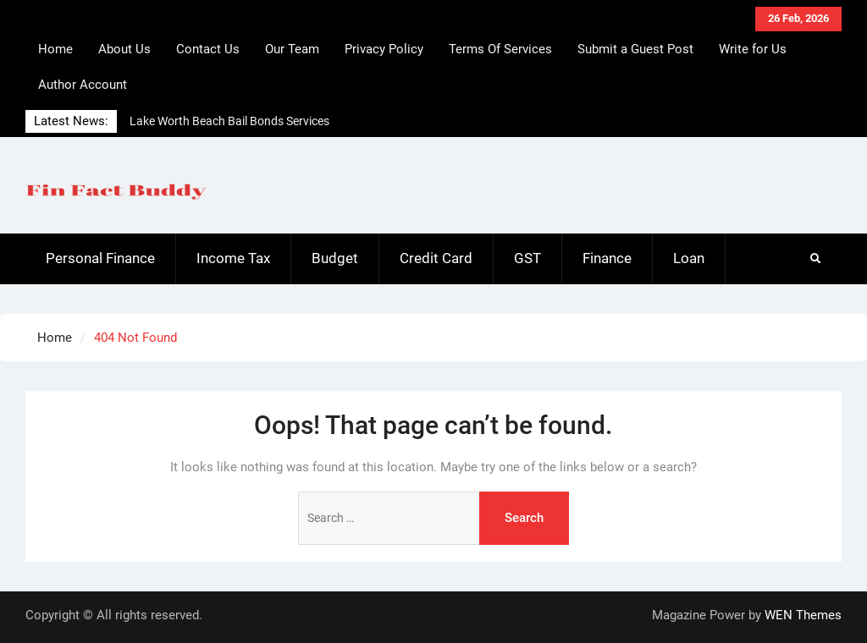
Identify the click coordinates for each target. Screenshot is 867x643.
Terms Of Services (500, 49)
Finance (607, 258)
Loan (688, 258)
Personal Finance (100, 258)
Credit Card (436, 258)
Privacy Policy (384, 49)
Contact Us (208, 49)
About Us (124, 49)
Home (55, 49)
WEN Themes (803, 615)
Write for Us (753, 49)
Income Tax (233, 258)
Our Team (292, 49)
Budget (335, 258)
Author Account (82, 84)
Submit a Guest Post (635, 49)
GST (527, 258)
